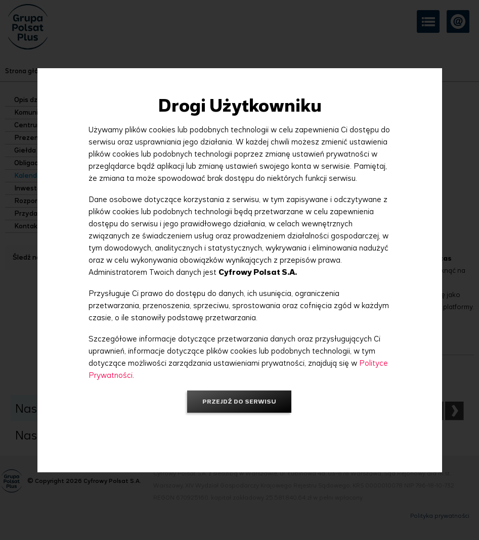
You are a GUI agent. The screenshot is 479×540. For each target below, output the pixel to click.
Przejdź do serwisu (239, 401)
